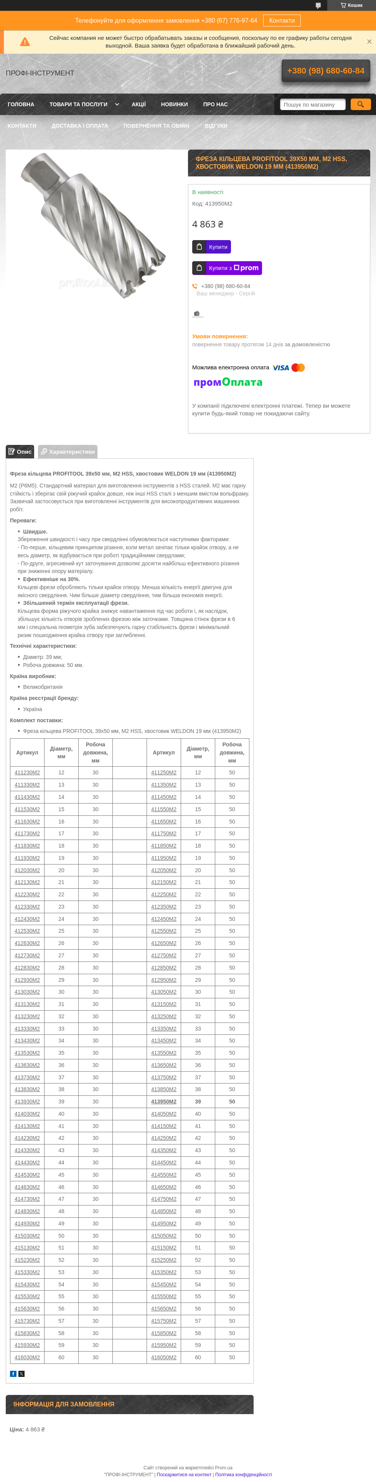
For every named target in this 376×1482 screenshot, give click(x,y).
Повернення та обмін (157, 126)
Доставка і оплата (80, 126)
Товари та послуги (78, 104)
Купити (218, 247)
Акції (139, 104)
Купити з (234, 268)
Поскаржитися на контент (184, 1474)
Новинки (174, 104)
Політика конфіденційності (243, 1474)
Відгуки (215, 126)
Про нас (215, 104)
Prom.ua (224, 1467)
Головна (21, 104)
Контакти (282, 20)
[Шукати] (361, 104)
